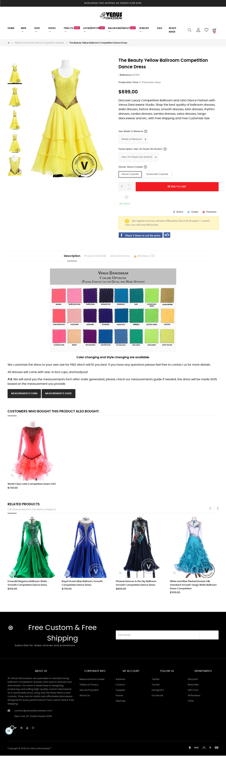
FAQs (191, 703)
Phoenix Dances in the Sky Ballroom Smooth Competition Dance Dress (136, 586)
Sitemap (121, 703)
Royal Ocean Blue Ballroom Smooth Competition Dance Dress (82, 586)
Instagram (158, 692)
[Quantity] (126, 186)
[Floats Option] (138, 157)
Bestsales (193, 687)
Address (120, 681)
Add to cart (177, 187)
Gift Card (193, 692)
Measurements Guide (58, 396)
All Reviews (194, 698)
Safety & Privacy (89, 687)
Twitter (156, 681)
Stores (119, 698)
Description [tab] (61, 257)
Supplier (120, 692)
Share (179, 212)
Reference (126, 75)
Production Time (128, 82)
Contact (120, 687)
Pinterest (211, 212)
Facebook (157, 698)
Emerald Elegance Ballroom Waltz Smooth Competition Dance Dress (27, 586)
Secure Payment (89, 692)
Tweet (194, 212)
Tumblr (156, 687)
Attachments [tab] (123, 257)
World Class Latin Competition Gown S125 (32, 486)
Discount (193, 681)
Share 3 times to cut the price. (143, 235)
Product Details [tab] (92, 257)
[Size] (133, 139)
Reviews (154, 257)
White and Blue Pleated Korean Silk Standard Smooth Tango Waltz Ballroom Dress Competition (193, 587)
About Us (85, 698)
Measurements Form (24, 396)
